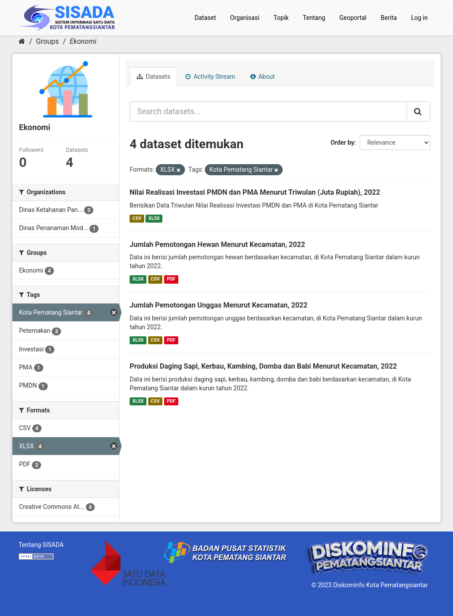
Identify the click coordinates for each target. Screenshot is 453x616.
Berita (389, 17)
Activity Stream (210, 76)
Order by (342, 142)
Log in (419, 17)
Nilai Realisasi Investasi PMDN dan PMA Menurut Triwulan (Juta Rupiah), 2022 (255, 192)
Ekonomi (82, 41)
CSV (136, 218)
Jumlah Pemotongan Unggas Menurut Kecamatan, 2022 (218, 305)
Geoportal (352, 17)
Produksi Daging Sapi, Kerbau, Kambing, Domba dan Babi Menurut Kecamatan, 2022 (263, 366)
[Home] (22, 41)
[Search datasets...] (268, 111)
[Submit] (418, 111)
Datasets (153, 76)
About (262, 76)
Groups (47, 41)
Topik (280, 17)
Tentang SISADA (41, 544)
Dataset (205, 17)
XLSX (154, 218)
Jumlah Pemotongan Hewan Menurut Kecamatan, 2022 (217, 244)
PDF (171, 279)
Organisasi (244, 17)
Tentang (314, 17)
